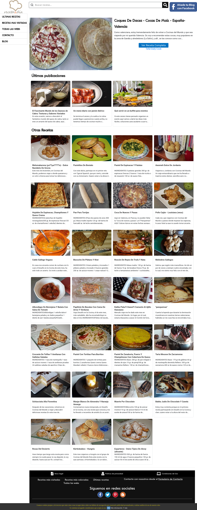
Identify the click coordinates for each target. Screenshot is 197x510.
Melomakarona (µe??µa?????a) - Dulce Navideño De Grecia (50, 166)
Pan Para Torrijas (81, 212)
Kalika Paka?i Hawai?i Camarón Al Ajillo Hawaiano (132, 308)
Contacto (8, 35)
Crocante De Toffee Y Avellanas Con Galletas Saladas (48, 355)
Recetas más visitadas (49, 480)
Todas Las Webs (11, 29)
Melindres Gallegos (164, 260)
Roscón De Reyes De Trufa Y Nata (129, 260)
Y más (125, 508)
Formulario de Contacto (170, 479)
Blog (5, 41)
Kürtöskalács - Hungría (84, 449)
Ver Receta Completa (153, 45)
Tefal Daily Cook (153, 49)
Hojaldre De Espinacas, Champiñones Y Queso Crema (50, 213)
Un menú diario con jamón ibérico (88, 111)
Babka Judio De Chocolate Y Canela (171, 401)
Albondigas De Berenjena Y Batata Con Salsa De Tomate (50, 308)
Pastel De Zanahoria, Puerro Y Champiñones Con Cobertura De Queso (132, 355)
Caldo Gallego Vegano (42, 260)
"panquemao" (161, 307)
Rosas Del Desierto (41, 449)
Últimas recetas (101, 480)
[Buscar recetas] (95, 5)
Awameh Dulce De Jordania (168, 165)
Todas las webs (71, 483)
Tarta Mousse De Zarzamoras (168, 354)
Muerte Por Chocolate (124, 401)
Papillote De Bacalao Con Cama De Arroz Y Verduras (89, 308)
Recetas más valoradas (77, 480)
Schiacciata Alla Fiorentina (44, 401)
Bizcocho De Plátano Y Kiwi (86, 260)
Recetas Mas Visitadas (14, 23)
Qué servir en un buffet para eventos (131, 111)
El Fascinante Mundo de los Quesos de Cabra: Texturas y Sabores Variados (50, 112)
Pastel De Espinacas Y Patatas (128, 165)
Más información (116, 508)
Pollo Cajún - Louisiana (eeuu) (169, 212)
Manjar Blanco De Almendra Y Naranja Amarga (90, 403)
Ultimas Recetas (11, 17)
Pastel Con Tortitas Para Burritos (88, 354)
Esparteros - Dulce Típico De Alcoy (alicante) (130, 450)
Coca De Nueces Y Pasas (125, 212)
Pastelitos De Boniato (83, 165)
